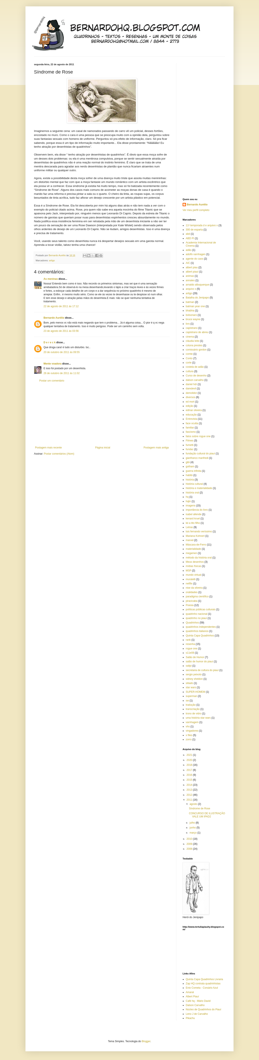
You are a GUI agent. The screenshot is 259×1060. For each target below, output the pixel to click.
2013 (190, 789)
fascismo (191, 431)
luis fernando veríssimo (199, 531)
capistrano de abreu (197, 332)
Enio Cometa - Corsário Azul (202, 987)
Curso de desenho (196, 375)
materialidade (193, 548)
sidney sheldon (194, 678)
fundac (189, 449)
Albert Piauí (192, 996)
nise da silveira (194, 587)
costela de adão (195, 366)
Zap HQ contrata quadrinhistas (203, 983)
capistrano (191, 327)
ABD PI (190, 238)
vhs (188, 726)
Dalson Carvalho (195, 1005)
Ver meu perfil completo (196, 210)
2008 (190, 848)
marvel (189, 540)
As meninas (51, 278)
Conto (189, 358)
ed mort (190, 401)
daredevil (191, 388)
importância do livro (197, 509)
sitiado (189, 683)
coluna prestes (194, 345)
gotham (190, 466)
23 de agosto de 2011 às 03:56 (61, 330)
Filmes (189, 440)
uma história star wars (198, 717)
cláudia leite (192, 340)
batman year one (195, 306)
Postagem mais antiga (156, 447)
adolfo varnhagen (196, 254)
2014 (190, 784)
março (193, 832)
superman (191, 696)
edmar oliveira (194, 410)
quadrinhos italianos (197, 631)
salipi (188, 665)
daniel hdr (191, 384)
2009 (190, 843)
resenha (190, 644)
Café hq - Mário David (198, 1000)
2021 (190, 754)
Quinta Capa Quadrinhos (200, 635)
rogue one (191, 648)
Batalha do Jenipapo (197, 297)
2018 (190, 764)
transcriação (193, 709)
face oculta (192, 423)
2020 (190, 760)
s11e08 (190, 652)
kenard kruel (193, 518)
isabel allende (193, 514)
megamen (191, 553)
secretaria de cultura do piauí (202, 670)
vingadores (192, 730)
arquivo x (191, 288)
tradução (191, 704)
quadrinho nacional (196, 613)
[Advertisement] (102, 414)
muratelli (190, 579)
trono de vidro (193, 713)
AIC (188, 262)
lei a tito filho (193, 523)
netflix (189, 583)
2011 (190, 799)
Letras (189, 527)
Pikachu (190, 1018)
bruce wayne (193, 319)
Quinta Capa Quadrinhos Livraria (204, 979)
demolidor (191, 392)
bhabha (190, 310)
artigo (52, 260)
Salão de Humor (195, 657)
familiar (190, 427)
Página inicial (102, 447)
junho (193, 827)
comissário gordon (196, 349)
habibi (189, 475)
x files (189, 735)
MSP (188, 570)
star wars (191, 687)
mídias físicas (193, 566)
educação (191, 414)
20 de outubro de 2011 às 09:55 (62, 352)
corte (188, 362)
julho (193, 822)
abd (188, 233)
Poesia (190, 605)
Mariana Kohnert (195, 535)
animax (190, 275)
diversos (190, 397)
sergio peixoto (194, 674)
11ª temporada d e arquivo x (202, 225)
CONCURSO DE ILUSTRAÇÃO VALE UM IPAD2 (207, 815)
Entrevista (191, 418)
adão (188, 250)
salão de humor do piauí (199, 661)
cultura (189, 371)
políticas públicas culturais (200, 609)
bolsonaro (191, 315)
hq (187, 496)
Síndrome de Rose (199, 808)
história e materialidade (199, 488)
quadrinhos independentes (201, 626)
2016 (190, 774)
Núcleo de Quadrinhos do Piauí (203, 1009)
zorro (188, 739)
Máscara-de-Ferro (196, 544)
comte (189, 353)
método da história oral (199, 557)
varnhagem (192, 722)
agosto (194, 804)
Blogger (146, 1041)
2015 (190, 779)
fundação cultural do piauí (200, 453)
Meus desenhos (195, 561)
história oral (192, 492)
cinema (190, 336)
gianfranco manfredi (197, 458)
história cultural (194, 483)
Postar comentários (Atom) (59, 453)
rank (188, 639)
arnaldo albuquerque (197, 284)
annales (190, 280)
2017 (190, 770)
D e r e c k (50, 342)
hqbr (188, 501)
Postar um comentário (51, 380)
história (190, 479)
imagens (190, 505)
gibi (188, 462)
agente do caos (194, 258)
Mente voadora (53, 363)
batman (190, 302)
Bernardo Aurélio (54, 317)
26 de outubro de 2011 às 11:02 (62, 373)
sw (187, 700)
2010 (190, 838)
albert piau (192, 267)
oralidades (191, 592)
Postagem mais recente (48, 447)
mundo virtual (193, 574)
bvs (188, 323)
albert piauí (192, 271)
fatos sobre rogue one (198, 436)
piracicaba (191, 600)
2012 (190, 794)
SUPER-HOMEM (195, 691)
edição (189, 405)
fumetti (189, 445)
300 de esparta (194, 229)
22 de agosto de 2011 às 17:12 (61, 306)
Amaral (190, 992)
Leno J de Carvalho (197, 1013)
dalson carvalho (195, 380)
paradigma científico (197, 596)
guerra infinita (193, 470)
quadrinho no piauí (196, 618)
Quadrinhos (192, 622)
